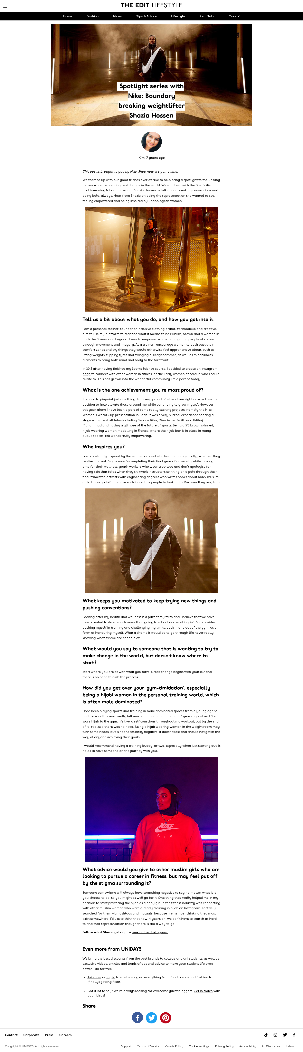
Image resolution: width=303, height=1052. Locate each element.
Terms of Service (148, 1046)
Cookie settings (199, 1046)
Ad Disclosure (271, 1046)
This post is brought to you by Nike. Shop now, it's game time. (130, 171)
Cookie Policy (174, 1046)
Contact (11, 1035)
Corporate (31, 1035)
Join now (94, 977)
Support (126, 1046)
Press (49, 1035)
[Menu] (5, 6)
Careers (65, 1035)
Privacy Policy (224, 1046)
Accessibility (247, 1046)
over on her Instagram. (150, 932)
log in (110, 977)
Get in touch (203, 991)
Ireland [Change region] (290, 1046)
